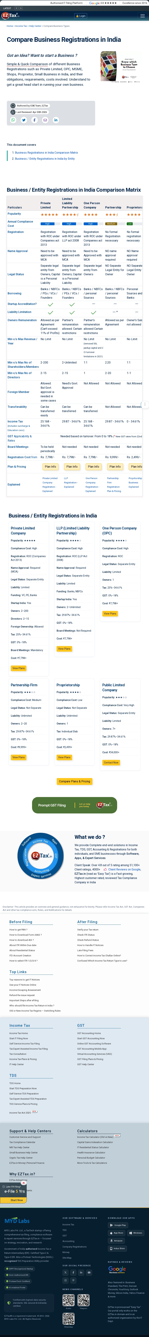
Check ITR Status (86, 934)
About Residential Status (22, 950)
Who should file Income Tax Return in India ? (31, 1005)
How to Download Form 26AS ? (25, 934)
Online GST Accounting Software (94, 1043)
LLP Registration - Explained (71, 482)
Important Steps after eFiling (24, 1000)
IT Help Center (16, 1064)
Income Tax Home (18, 1033)
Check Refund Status (88, 940)
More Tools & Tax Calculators (92, 1163)
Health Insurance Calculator (91, 1152)
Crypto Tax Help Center (21, 1157)
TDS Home (14, 1083)
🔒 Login (80, 15)
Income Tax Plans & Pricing (23, 1059)
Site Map (67, 1257)
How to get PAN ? (18, 929)
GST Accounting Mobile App (92, 1048)
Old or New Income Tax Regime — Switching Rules (35, 1010)
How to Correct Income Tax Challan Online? (99, 955)
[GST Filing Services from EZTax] (74, 805)
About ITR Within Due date (22, 945)
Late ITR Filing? (13, 1190)
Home (10, 26)
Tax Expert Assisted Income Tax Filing (28, 1048)
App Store (116, 1233)
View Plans (18, 668)
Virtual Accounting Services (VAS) (94, 1054)
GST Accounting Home (89, 1033)
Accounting (68, 1241)
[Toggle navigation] (143, 15)
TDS (64, 1230)
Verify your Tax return (87, 929)
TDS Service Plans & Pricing (23, 1104)
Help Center (35, 26)
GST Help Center (85, 1064)
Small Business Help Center (23, 1152)
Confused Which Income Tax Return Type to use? (102, 960)
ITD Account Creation (20, 955)
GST (64, 1235)
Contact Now (111, 762)
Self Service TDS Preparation (24, 1093)
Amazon (116, 1240)
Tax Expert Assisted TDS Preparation (28, 1098)
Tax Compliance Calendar (22, 1142)
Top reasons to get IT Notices (24, 979)
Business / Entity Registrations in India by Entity (45, 158)
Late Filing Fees (85, 950)
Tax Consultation (17, 1054)
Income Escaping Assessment (25, 990)
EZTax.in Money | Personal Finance (26, 1163)
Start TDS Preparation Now (23, 1088)
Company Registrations (74, 1246)
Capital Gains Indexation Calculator (95, 1142)
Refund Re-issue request (22, 995)
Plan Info (50, 466)
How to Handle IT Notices (90, 945)
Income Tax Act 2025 (23, 1112)
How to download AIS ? (21, 940)
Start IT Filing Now (18, 1038)
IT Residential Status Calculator (93, 1147)
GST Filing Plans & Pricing (90, 1059)
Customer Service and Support (25, 1137)
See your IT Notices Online (22, 985)
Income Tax (21, 26)
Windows (135, 1233)
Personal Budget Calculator (91, 1157)
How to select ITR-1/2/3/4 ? (23, 960)
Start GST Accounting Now (91, 1038)
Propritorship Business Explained (135, 482)
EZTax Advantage (18, 1180)
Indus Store (117, 1248)
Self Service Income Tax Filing (24, 1043)
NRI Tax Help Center (19, 1147)
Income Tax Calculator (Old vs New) (98, 1137)
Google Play (118, 1225)
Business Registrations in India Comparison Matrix (46, 152)
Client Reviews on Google (124, 869)
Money (65, 1252)
